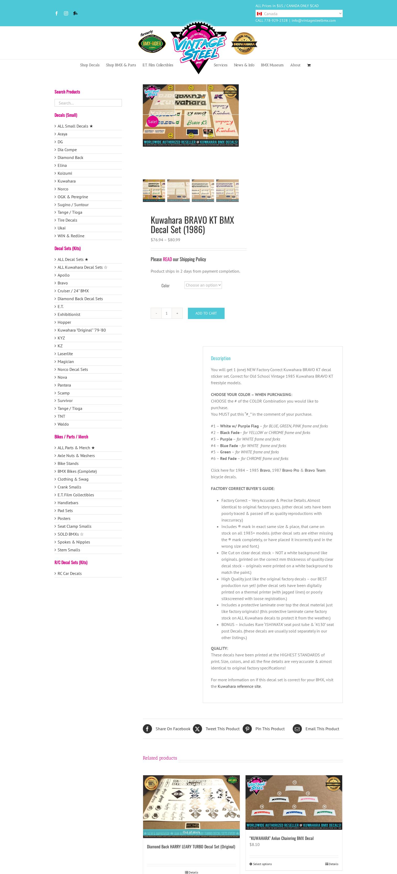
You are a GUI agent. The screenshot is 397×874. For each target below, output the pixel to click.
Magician (66, 361)
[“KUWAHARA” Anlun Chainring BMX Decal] (294, 803)
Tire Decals (67, 220)
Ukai (62, 227)
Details (333, 865)
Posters (64, 518)
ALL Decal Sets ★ (73, 259)
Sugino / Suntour (73, 204)
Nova (62, 377)
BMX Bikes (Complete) (77, 471)
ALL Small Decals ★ (75, 126)
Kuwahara (67, 181)
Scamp (64, 392)
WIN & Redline (71, 235)
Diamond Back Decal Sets (80, 298)
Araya (62, 133)
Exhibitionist (69, 314)
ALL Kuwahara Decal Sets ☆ (82, 267)
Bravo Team (315, 471)
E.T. (60, 306)
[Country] (299, 13)
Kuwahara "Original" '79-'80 (82, 330)
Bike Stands (68, 463)
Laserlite (65, 353)
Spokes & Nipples (74, 542)
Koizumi (65, 173)
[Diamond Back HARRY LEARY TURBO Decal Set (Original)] (191, 807)
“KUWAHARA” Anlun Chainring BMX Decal (281, 839)
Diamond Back (70, 157)
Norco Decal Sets (73, 369)
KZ (60, 345)
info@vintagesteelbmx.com (314, 20)
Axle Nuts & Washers (76, 455)
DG (60, 141)
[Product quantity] (166, 314)
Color (165, 286)
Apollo (64, 275)
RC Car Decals (70, 573)
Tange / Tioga (70, 212)
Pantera (64, 385)
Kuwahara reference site (239, 687)
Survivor (65, 400)
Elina (62, 165)
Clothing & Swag (73, 479)
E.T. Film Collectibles (76, 494)
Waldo (63, 424)
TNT (61, 416)
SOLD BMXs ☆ (71, 534)
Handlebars (68, 502)
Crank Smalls (69, 487)
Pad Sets (65, 510)
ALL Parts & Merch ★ (76, 447)
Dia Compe (67, 149)
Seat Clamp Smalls (74, 526)
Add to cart (206, 314)
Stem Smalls (69, 549)
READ (167, 259)
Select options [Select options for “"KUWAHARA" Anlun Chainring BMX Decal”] (262, 865)
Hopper (64, 322)
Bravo (265, 471)
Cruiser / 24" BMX (73, 290)
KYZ (61, 337)
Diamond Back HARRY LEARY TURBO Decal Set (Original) (191, 847)
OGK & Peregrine (73, 196)
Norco (63, 188)
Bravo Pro (290, 471)
